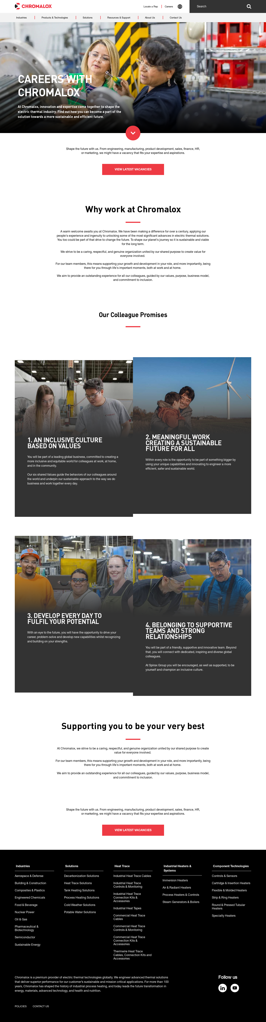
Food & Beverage (26, 905)
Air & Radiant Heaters (177, 888)
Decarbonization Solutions (81, 876)
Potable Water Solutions (80, 912)
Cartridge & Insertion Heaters (231, 883)
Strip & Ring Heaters (225, 898)
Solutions (71, 866)
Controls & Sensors (224, 876)
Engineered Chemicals (30, 898)
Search (249, 6)
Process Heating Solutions (81, 898)
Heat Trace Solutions (78, 883)
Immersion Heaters (175, 880)
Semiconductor (25, 937)
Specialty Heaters (224, 916)
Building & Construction (30, 883)
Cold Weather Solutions (79, 905)
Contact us (41, 1006)
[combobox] (180, 7)
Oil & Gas (21, 919)
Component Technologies (231, 866)
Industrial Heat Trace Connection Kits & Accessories (127, 898)
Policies (21, 1006)
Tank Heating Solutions (79, 890)
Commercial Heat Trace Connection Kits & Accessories (129, 941)
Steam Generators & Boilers (181, 902)
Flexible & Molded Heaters (229, 890)
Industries (23, 866)
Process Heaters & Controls (181, 895)
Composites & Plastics (30, 890)
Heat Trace (122, 866)
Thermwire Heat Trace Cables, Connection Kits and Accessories (132, 955)
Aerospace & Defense (29, 876)
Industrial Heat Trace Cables (132, 876)
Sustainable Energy (27, 945)
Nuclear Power (24, 912)
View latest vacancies (133, 169)
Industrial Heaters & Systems (177, 869)
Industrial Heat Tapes (127, 908)
